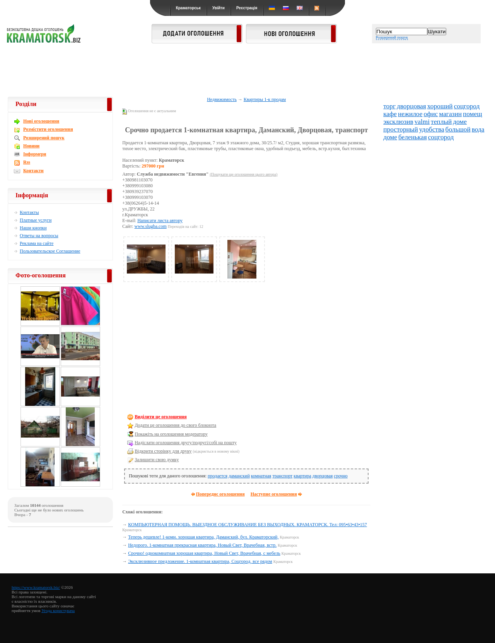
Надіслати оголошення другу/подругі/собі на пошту (186, 442)
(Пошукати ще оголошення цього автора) (243, 174)
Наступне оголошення (274, 494)
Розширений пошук (392, 37)
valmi (422, 121)
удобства (431, 129)
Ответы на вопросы (39, 235)
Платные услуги (35, 220)
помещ (472, 114)
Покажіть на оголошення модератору (171, 434)
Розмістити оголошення (48, 129)
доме (460, 121)
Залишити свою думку (157, 459)
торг (389, 106)
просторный (400, 129)
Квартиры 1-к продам (265, 99)
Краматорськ (188, 8)
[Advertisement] (247, 70)
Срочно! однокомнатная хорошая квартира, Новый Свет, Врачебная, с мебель (204, 553)
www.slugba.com (151, 226)
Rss (26, 162)
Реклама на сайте (36, 243)
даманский (239, 476)
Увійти (218, 8)
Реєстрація (246, 8)
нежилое (410, 114)
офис (430, 114)
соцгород (467, 106)
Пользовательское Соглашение (50, 251)
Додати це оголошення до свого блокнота (175, 425)
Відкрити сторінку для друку (163, 451)
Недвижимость (222, 99)
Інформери (34, 154)
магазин (450, 114)
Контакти (33, 170)
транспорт (282, 476)
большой (458, 129)
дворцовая (322, 476)
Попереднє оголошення (220, 494)
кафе (390, 114)
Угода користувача (58, 610)
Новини (31, 146)
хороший (440, 106)
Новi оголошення (41, 121)
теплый (441, 121)
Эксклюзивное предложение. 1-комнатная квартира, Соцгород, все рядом (200, 561)
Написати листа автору (160, 220)
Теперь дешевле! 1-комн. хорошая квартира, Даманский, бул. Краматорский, (203, 537)
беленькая (412, 137)
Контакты (29, 212)
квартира (302, 476)
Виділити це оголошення (161, 416)
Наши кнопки (33, 228)
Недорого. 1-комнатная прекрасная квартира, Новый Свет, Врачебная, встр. (202, 545)
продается (217, 476)
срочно (340, 476)
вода (478, 129)
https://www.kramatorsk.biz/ (36, 587)
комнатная (261, 476)
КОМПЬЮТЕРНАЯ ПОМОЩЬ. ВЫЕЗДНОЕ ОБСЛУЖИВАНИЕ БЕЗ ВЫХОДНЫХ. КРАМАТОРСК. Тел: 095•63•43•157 (247, 524)
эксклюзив (398, 121)
